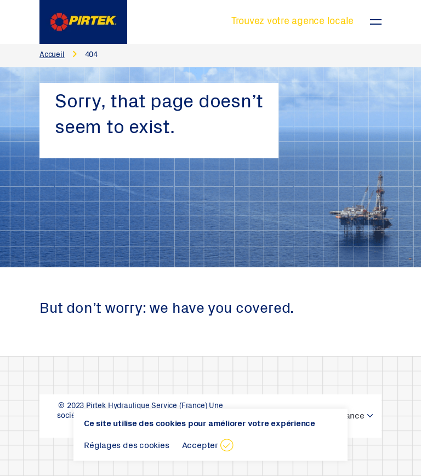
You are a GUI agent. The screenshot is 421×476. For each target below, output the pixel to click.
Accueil (52, 55)
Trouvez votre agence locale (292, 22)
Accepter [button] (200, 445)
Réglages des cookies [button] (126, 445)
